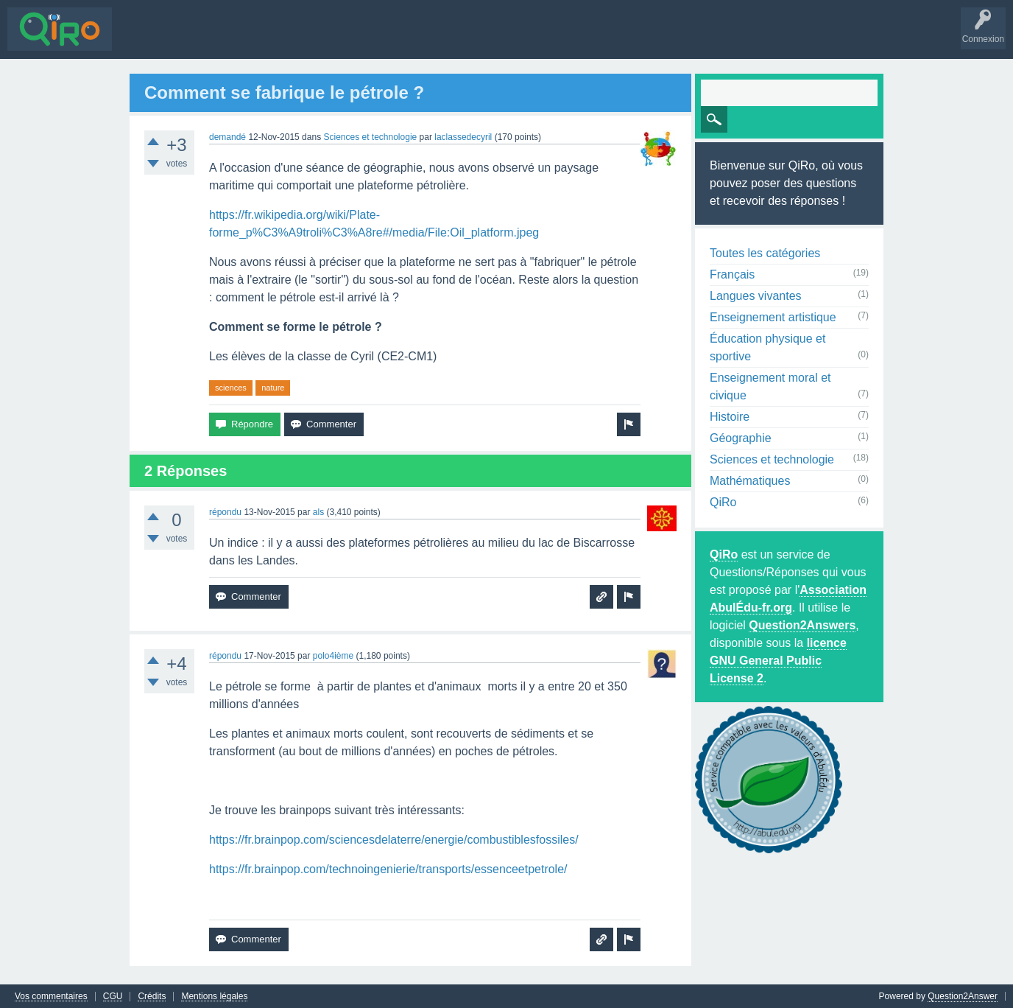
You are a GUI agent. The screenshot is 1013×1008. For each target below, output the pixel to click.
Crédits (152, 996)
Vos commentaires (51, 996)
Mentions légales (214, 996)
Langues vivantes (756, 295)
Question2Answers (802, 624)
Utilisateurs (326, 40)
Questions (143, 40)
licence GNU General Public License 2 (778, 660)
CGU (113, 996)
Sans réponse (207, 40)
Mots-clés (270, 40)
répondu (225, 511)
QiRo (723, 501)
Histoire (729, 416)
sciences (231, 386)
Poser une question (405, 40)
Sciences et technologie (370, 136)
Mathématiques (750, 480)
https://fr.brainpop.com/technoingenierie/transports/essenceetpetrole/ (388, 868)
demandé (227, 136)
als (318, 511)
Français (732, 273)
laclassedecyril (463, 136)
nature (272, 386)
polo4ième (333, 655)
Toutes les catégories (765, 252)
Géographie (741, 437)
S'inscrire (516, 40)
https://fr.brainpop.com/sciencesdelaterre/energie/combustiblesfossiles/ (394, 839)
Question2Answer (963, 995)
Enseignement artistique (773, 316)
